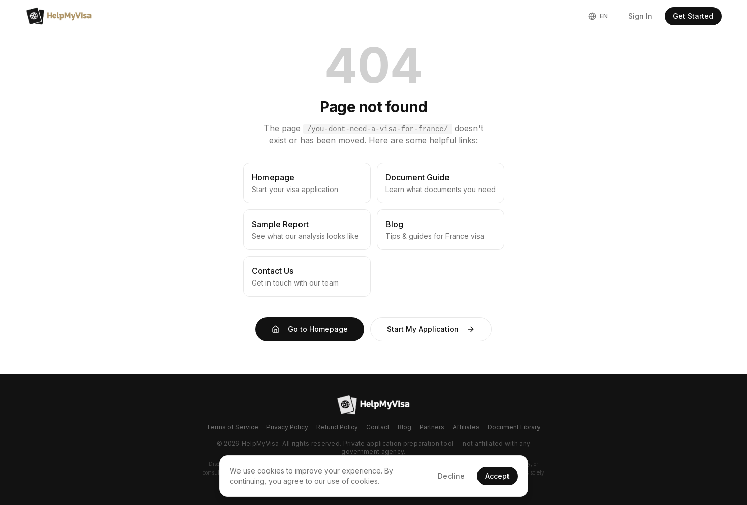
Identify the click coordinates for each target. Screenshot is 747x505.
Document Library (514, 427)
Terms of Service (232, 427)
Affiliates (466, 427)
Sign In (640, 16)
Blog (404, 427)
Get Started (693, 16)
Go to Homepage (310, 329)
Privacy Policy (287, 427)
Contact (378, 427)
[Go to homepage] (373, 405)
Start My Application (431, 329)
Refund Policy (337, 427)
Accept (497, 475)
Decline (451, 475)
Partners (432, 427)
